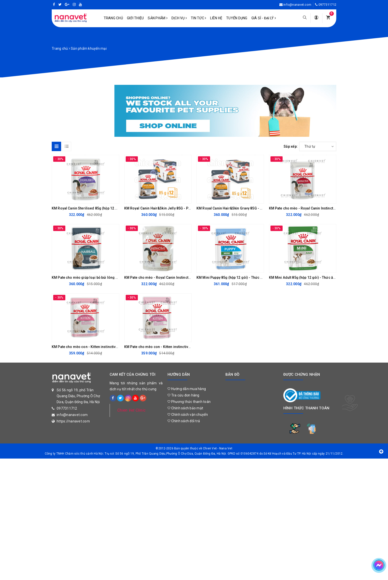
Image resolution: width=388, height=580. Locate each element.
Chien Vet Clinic (131, 410)
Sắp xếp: (291, 146)
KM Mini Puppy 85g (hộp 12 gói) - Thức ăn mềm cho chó (242, 277)
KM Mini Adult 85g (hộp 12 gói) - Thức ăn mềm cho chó (314, 277)
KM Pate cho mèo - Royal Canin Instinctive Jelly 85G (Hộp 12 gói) (322, 208)
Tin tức (198, 18)
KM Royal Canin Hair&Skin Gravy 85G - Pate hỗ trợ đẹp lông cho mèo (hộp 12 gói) (262, 208)
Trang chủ (113, 18)
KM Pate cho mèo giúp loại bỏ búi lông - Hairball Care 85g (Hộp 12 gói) (110, 277)
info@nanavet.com (297, 4)
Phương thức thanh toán (189, 402)
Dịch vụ (179, 18)
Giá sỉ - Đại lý (263, 18)
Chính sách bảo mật (185, 408)
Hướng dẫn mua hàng (187, 389)
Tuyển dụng (236, 18)
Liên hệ (216, 18)
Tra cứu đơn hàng (183, 395)
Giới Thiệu (135, 18)
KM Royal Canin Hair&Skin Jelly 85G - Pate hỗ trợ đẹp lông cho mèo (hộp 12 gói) (189, 208)
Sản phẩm (158, 18)
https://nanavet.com (73, 421)
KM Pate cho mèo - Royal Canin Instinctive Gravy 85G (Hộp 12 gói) (178, 277)
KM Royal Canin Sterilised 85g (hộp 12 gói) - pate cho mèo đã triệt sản (109, 208)
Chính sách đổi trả (184, 421)
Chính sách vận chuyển (188, 415)
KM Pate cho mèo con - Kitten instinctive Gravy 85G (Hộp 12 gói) (176, 347)
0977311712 (327, 4)
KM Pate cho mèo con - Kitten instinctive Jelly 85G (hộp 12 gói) (103, 347)
